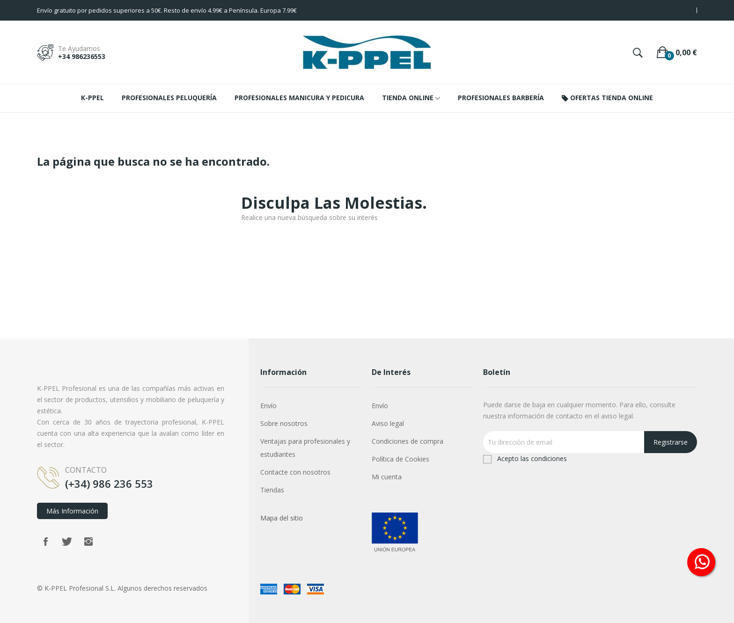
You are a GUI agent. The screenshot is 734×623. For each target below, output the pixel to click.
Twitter (67, 541)
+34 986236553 (81, 56)
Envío (268, 405)
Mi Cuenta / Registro (659, 10)
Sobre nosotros (284, 423)
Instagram (88, 541)
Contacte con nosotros (295, 472)
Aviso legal (388, 423)
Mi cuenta (387, 476)
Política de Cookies (400, 458)
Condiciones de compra (407, 441)
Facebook (45, 541)
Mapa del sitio (281, 517)
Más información (72, 510)
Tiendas (272, 489)
